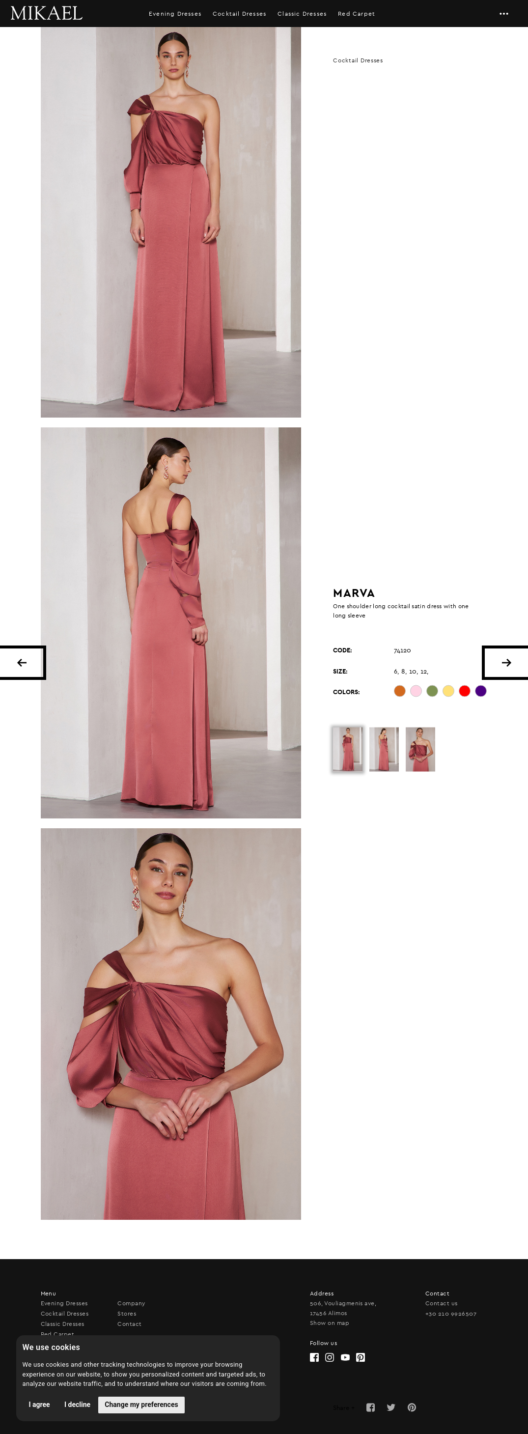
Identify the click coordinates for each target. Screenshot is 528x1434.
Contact (129, 1324)
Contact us (441, 1303)
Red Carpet (356, 14)
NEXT (506, 662)
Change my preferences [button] (141, 1404)
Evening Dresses (175, 14)
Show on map (329, 1323)
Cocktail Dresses (239, 14)
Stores (126, 1314)
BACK (21, 662)
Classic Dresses (302, 14)
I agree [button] (39, 1404)
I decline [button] (77, 1404)
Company (131, 1303)
